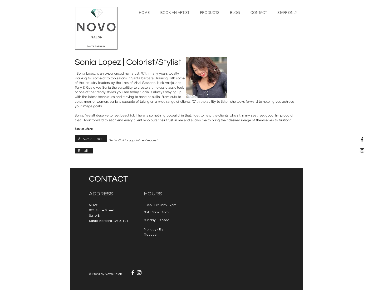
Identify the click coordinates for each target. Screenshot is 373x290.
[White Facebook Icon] (133, 273)
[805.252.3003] (91, 138)
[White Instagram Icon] (139, 273)
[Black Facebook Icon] (362, 139)
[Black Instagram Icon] (362, 150)
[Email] (84, 150)
